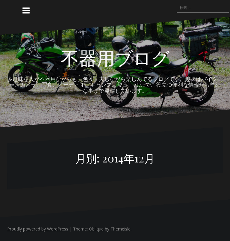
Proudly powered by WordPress (37, 229)
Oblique (96, 229)
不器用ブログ (115, 57)
